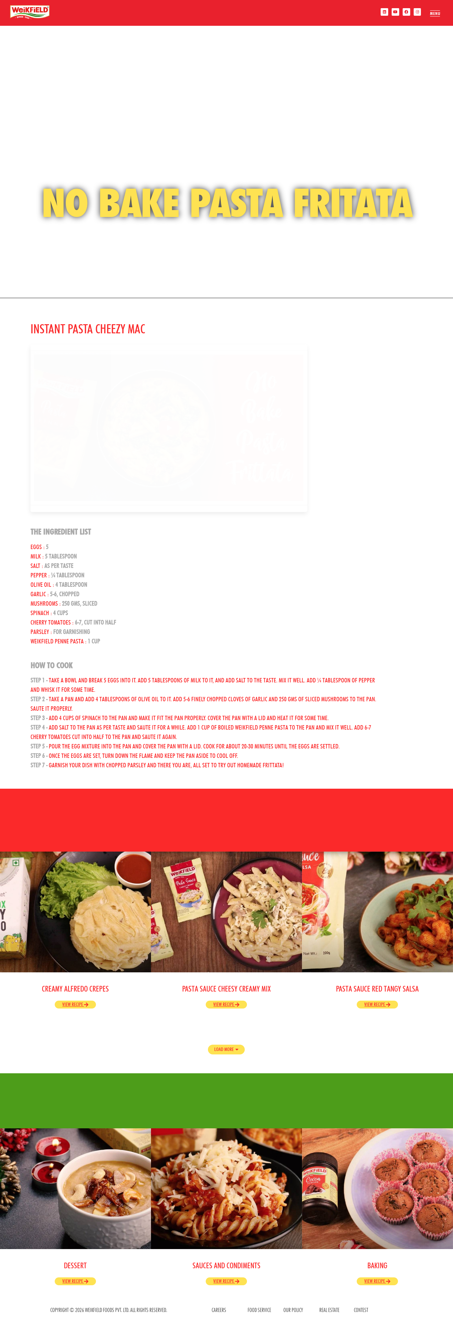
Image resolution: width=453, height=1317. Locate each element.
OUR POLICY (293, 1310)
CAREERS (219, 1310)
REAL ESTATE (329, 1310)
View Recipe (75, 1004)
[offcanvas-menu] (433, 13)
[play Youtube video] (169, 428)
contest (361, 1310)
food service (259, 1310)
